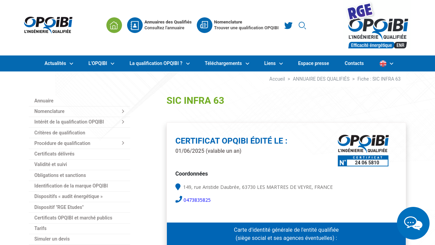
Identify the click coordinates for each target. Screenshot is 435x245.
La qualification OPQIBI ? (156, 63)
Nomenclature (49, 111)
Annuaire (43, 100)
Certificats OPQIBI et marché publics (73, 217)
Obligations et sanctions (60, 175)
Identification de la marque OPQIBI (71, 186)
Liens (270, 63)
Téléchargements (224, 63)
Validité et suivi (50, 164)
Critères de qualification (59, 132)
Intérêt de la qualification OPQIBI (69, 122)
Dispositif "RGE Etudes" (59, 207)
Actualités (56, 63)
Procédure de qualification (62, 143)
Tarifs (40, 228)
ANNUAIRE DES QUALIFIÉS (321, 79)
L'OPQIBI (98, 63)
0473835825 (197, 200)
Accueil (277, 79)
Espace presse (313, 63)
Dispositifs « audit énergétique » (68, 196)
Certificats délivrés (54, 154)
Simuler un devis (52, 239)
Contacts (354, 63)
